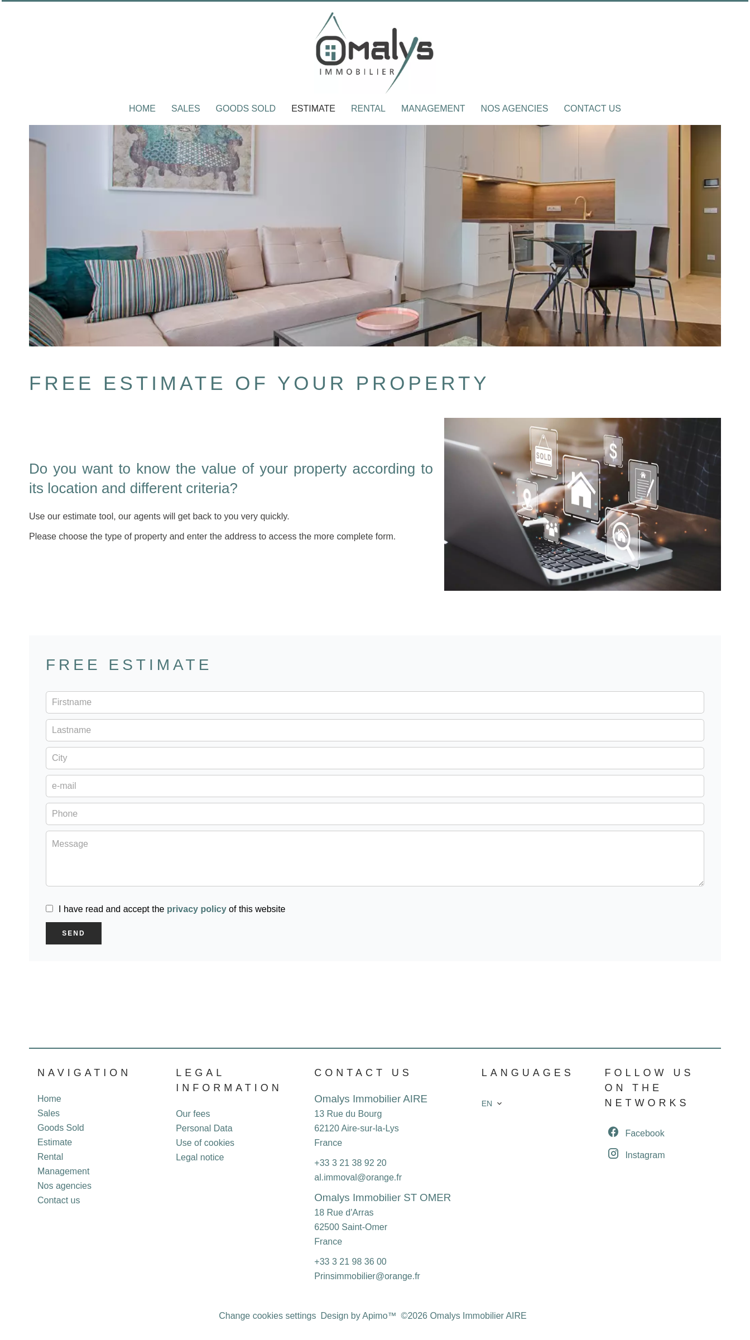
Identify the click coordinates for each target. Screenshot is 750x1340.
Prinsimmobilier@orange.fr (367, 1276)
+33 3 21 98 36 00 (350, 1261)
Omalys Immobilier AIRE (370, 1099)
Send (73, 933)
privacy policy (197, 909)
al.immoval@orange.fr (358, 1177)
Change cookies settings (267, 1315)
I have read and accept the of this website (172, 909)
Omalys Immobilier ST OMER (382, 1197)
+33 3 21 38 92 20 (350, 1163)
